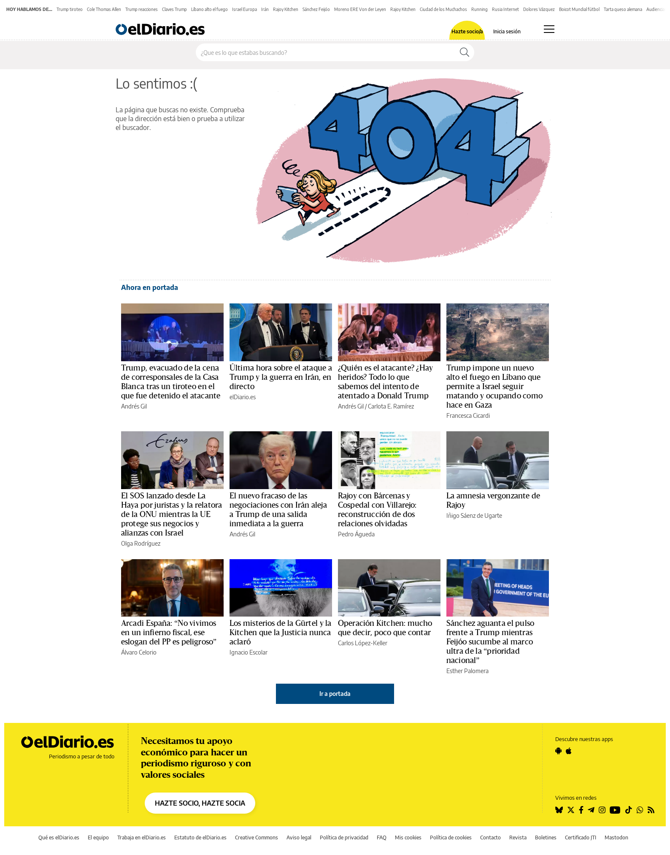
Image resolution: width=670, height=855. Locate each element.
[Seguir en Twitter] (571, 810)
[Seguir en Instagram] (602, 810)
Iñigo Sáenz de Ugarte (474, 515)
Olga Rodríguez (140, 543)
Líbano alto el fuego (209, 9)
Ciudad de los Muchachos (443, 9)
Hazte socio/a (467, 31)
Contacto (490, 837)
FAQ (381, 837)
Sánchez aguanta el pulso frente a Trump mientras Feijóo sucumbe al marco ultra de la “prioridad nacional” (490, 642)
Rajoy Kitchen (285, 9)
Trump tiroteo (70, 9)
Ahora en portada (149, 287)
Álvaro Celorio (139, 652)
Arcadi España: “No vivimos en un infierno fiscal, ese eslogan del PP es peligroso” (168, 632)
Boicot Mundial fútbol (579, 9)
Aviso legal (298, 837)
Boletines (546, 837)
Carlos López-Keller (362, 643)
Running (479, 9)
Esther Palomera (467, 670)
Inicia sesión (507, 31)
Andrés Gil (134, 406)
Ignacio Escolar (248, 652)
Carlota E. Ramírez (391, 406)
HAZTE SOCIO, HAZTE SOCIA (200, 803)
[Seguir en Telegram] (591, 810)
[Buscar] (464, 52)
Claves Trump (174, 9)
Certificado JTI (580, 837)
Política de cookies (451, 837)
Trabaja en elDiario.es (141, 837)
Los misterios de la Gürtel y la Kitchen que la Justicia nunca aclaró (281, 632)
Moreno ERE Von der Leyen (360, 9)
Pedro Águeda (356, 534)
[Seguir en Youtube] (615, 810)
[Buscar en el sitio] (325, 52)
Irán (265, 9)
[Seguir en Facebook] (581, 810)
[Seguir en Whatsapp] (640, 810)
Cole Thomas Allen (104, 9)
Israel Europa (244, 9)
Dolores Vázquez (539, 9)
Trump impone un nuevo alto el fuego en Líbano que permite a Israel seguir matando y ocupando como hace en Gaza (494, 386)
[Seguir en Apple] (569, 751)
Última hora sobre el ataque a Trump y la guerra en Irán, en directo (281, 377)
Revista (518, 837)
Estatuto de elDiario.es (200, 837)
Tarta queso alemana (623, 9)
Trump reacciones (141, 9)
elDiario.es (243, 396)
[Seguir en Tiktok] (628, 810)
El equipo (98, 837)
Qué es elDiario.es (58, 837)
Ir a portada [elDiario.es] (335, 693)
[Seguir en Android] (558, 751)
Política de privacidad (344, 837)
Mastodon (616, 837)
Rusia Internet (505, 9)
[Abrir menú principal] (549, 29)
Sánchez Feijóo (316, 9)
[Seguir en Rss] (651, 810)
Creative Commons (256, 837)
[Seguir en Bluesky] (559, 810)
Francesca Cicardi (468, 415)
